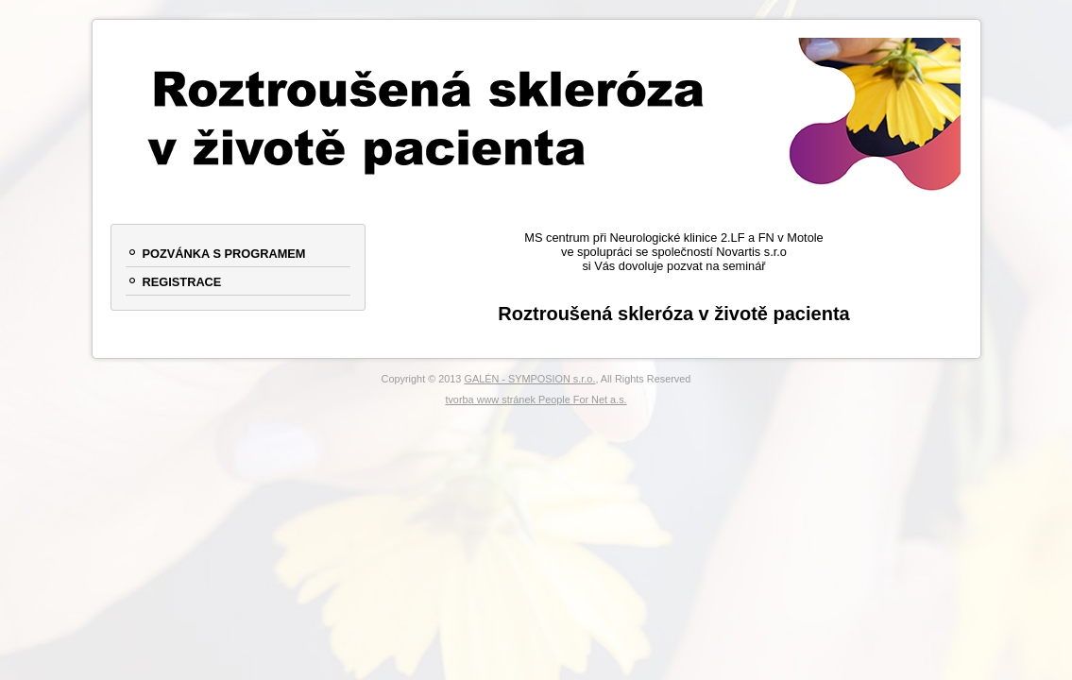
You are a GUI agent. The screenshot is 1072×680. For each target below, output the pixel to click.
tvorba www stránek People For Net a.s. (535, 399)
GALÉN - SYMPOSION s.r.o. (529, 378)
